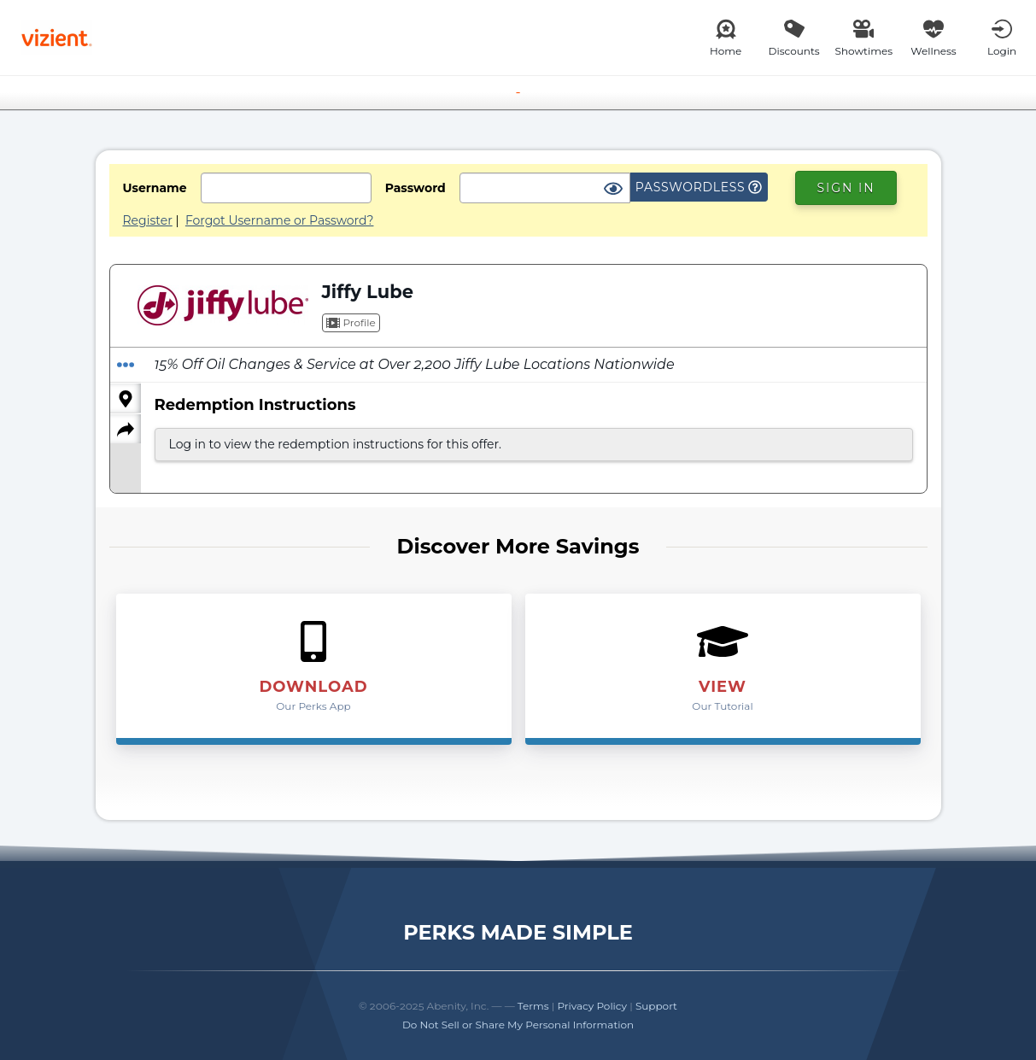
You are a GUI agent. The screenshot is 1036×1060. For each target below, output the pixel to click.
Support (656, 1005)
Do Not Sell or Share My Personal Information (518, 1024)
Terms (533, 1005)
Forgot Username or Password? (279, 220)
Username (155, 188)
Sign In (846, 188)
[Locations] (125, 398)
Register (148, 220)
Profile (351, 323)
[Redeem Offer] (125, 365)
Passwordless (699, 187)
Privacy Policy (592, 1005)
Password (415, 188)
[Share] (125, 428)
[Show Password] (613, 189)
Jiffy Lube (367, 291)
